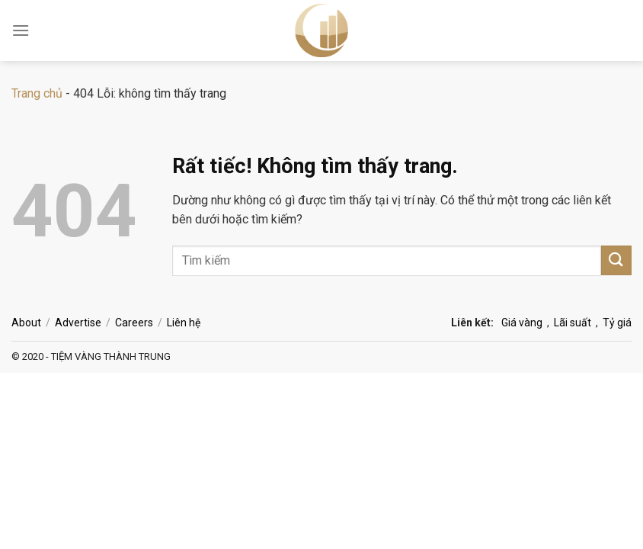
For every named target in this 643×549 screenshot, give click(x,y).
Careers (134, 322)
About (26, 322)
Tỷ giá (617, 322)
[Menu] (20, 30)
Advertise (78, 322)
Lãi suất (572, 322)
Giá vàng (521, 322)
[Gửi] (616, 260)
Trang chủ (36, 93)
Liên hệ (183, 322)
